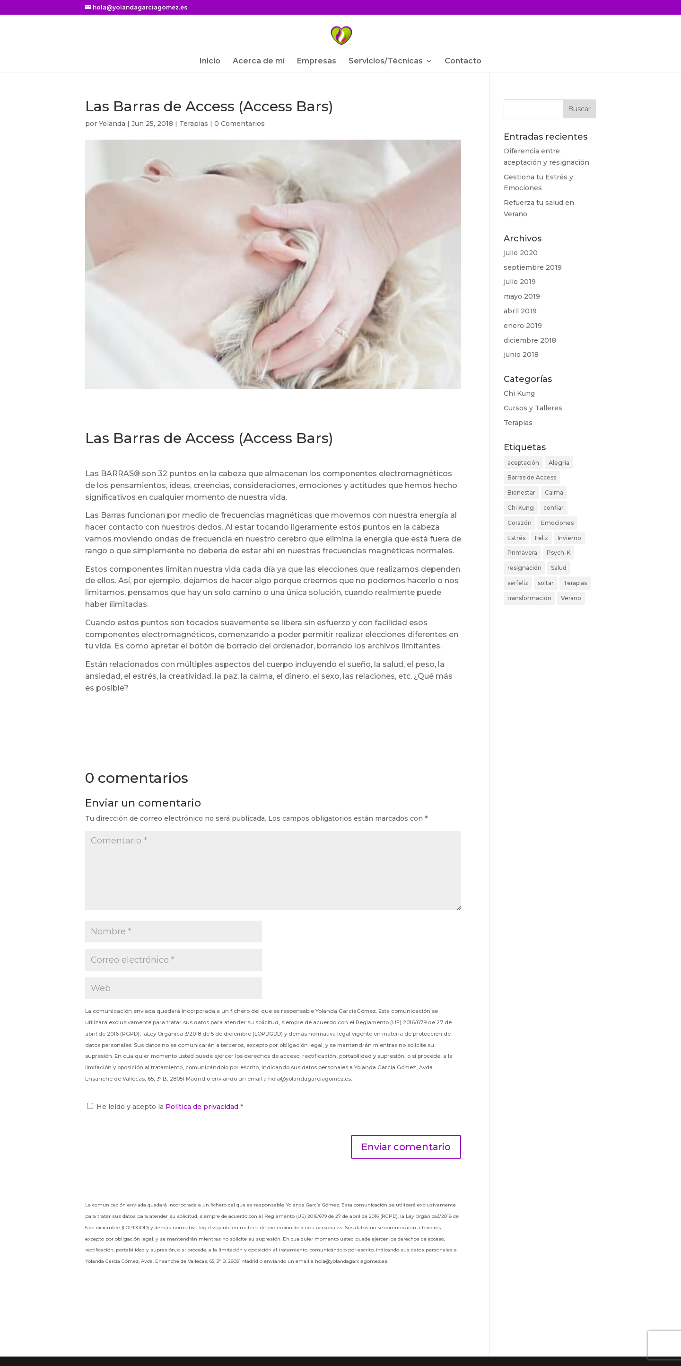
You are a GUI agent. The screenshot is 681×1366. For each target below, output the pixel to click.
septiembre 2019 (533, 267)
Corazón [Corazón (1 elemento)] (519, 522)
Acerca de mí (259, 61)
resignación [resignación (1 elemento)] (524, 567)
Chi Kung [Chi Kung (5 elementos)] (520, 507)
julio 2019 (520, 281)
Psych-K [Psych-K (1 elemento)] (558, 552)
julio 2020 (521, 252)
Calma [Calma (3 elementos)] (554, 492)
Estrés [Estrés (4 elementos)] (516, 537)
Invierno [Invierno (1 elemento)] (569, 537)
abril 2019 (520, 311)
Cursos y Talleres (533, 408)
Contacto (463, 61)
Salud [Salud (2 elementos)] (559, 567)
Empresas (316, 61)
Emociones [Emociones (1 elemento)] (557, 522)
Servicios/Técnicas (386, 61)
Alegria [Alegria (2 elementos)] (559, 462)
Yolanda (112, 123)
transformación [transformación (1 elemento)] (529, 598)
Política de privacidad (203, 1106)
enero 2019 (523, 325)
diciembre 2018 (530, 340)
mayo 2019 (522, 296)
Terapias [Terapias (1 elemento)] (575, 582)
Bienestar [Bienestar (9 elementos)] (521, 492)
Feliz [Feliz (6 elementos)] (541, 537)
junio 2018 (521, 354)
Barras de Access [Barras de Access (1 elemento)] (531, 477)
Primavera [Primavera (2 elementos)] (522, 552)
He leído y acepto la (165, 1106)
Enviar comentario (406, 1147)
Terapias (193, 123)
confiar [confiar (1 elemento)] (553, 507)
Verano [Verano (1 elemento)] (571, 598)
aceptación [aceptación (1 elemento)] (523, 462)
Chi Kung (519, 393)
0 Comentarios (239, 123)
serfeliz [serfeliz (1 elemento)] (517, 582)
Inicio (210, 61)
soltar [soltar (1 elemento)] (546, 582)
